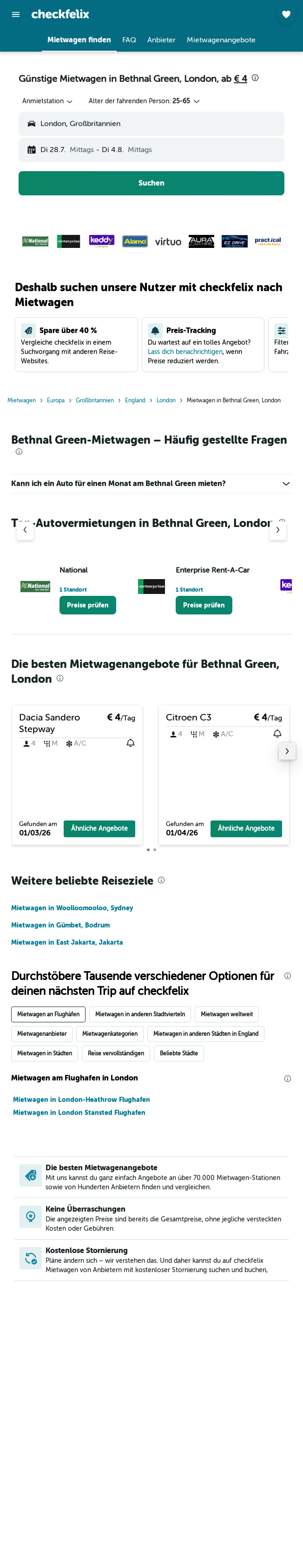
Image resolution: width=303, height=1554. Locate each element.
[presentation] (255, 77)
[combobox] (48, 101)
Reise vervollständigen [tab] (116, 1053)
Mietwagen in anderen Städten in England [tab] (205, 1034)
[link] (87, 605)
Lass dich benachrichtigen (185, 351)
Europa (56, 400)
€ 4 (240, 78)
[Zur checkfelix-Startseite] (60, 14)
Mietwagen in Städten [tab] (44, 1053)
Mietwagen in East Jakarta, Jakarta (67, 942)
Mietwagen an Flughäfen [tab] (48, 1014)
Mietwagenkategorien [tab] (110, 1034)
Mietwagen (21, 400)
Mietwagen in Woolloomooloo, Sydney (72, 908)
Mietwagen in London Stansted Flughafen (79, 1112)
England (135, 400)
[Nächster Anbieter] (278, 530)
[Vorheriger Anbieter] (25, 530)
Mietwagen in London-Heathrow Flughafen (81, 1099)
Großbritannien (95, 400)
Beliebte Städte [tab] (179, 1053)
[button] (16, 14)
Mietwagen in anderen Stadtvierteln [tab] (140, 1014)
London (166, 400)
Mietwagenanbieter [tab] (41, 1034)
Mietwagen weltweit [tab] (227, 1014)
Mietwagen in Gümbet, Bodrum (60, 925)
